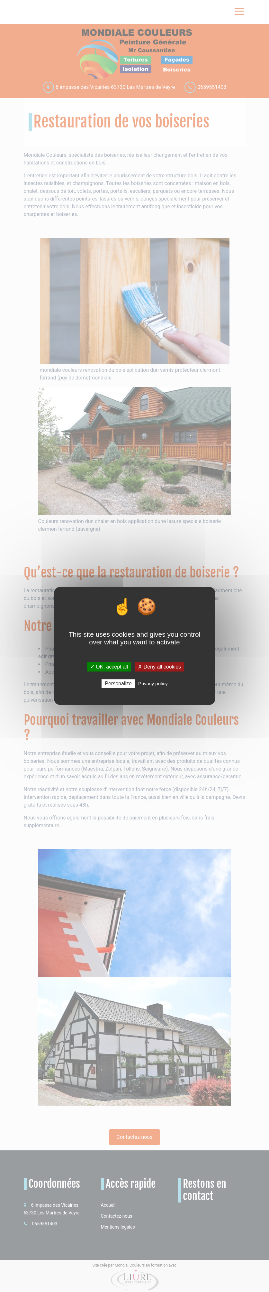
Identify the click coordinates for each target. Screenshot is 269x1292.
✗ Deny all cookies (159, 666)
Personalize (118, 684)
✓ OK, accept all (109, 666)
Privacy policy (153, 684)
